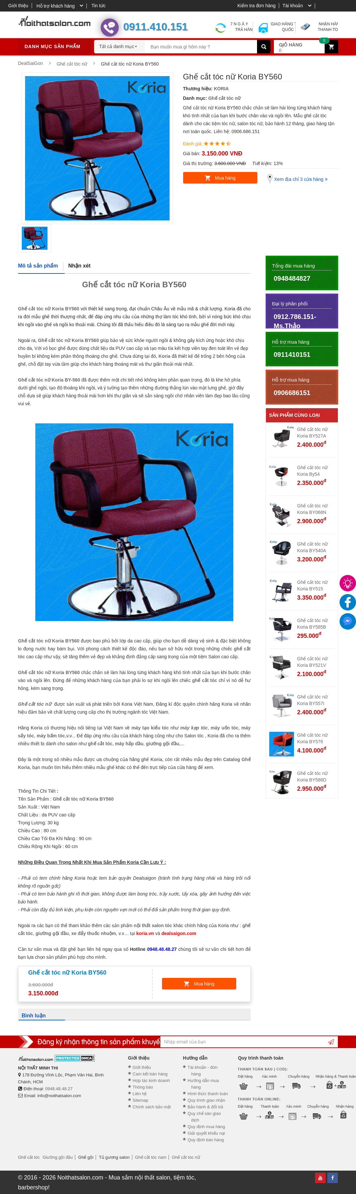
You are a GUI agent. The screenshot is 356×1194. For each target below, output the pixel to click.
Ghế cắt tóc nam (150, 1157)
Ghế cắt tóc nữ (224, 98)
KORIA (221, 88)
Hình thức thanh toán (207, 1093)
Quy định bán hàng (205, 1139)
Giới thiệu (18, 5)
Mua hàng (225, 178)
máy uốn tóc (225, 727)
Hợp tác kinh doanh (151, 1080)
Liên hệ (139, 1093)
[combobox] (119, 44)
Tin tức (98, 5)
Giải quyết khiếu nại (206, 1133)
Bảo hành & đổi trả (205, 1106)
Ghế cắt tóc (29, 1157)
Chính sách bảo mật (152, 1106)
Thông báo (143, 1087)
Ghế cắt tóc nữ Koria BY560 (49, 308)
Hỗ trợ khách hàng (55, 6)
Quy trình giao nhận (206, 1100)
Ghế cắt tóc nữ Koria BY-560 (49, 380)
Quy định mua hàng (206, 1126)
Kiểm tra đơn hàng (256, 5)
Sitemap (140, 1100)
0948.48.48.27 (59, 1088)
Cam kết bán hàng (150, 1073)
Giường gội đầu (58, 1157)
